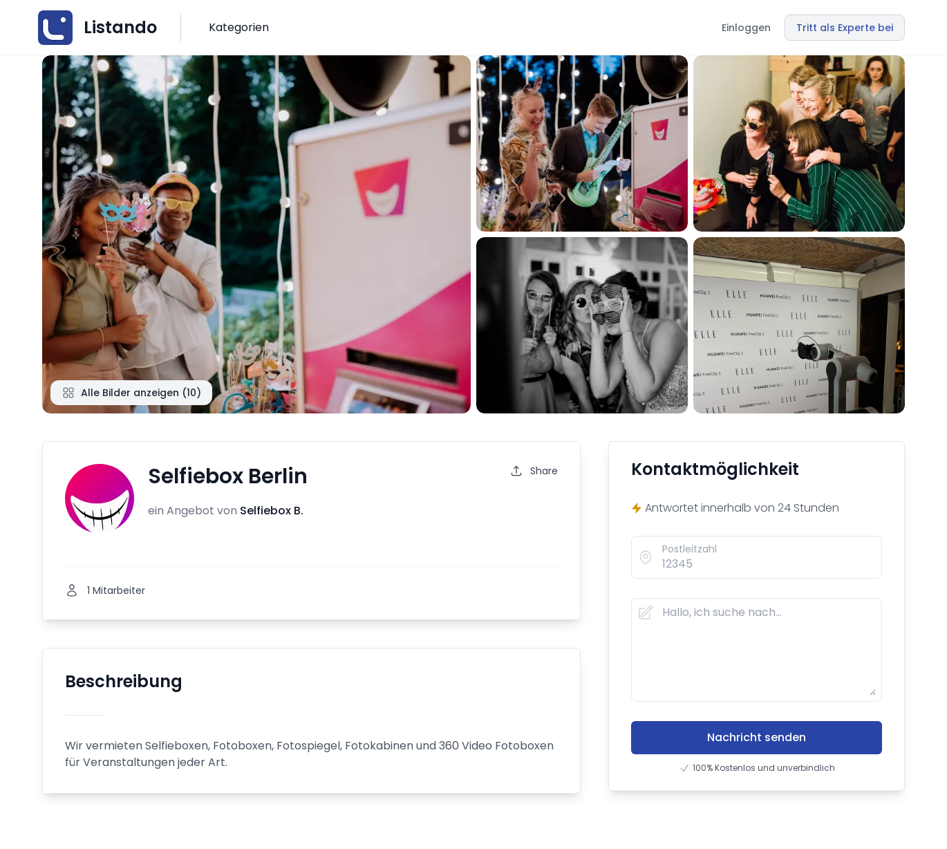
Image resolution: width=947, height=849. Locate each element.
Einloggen (746, 28)
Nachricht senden (756, 737)
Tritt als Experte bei (844, 28)
